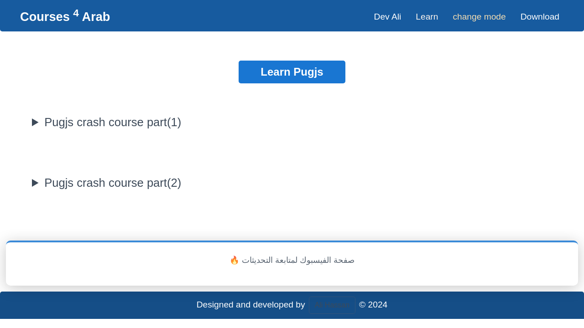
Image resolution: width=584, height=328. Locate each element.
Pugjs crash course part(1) (112, 122)
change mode (479, 16)
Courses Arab (65, 17)
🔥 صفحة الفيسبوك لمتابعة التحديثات (292, 260)
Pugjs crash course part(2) (112, 182)
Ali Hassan (332, 305)
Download (540, 16)
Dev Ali (388, 16)
